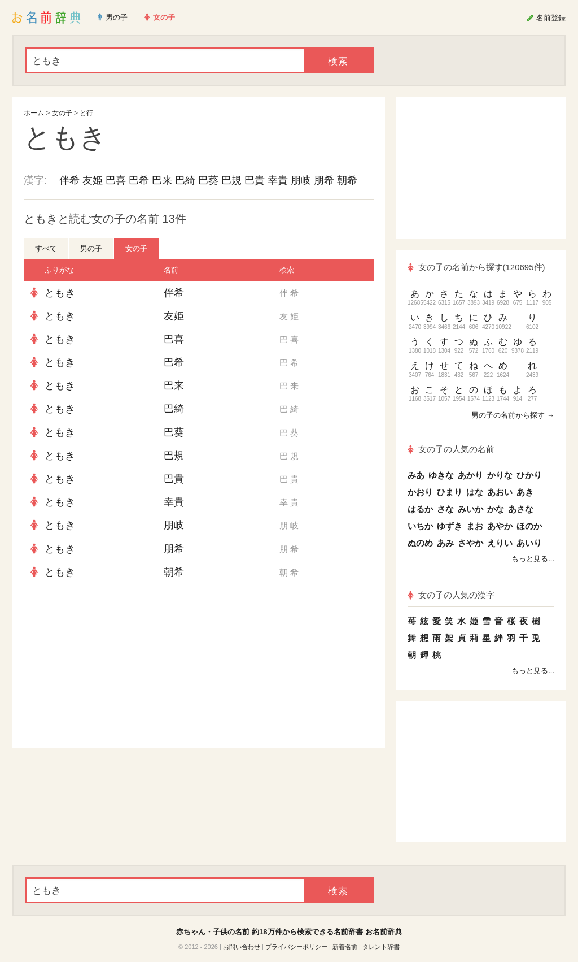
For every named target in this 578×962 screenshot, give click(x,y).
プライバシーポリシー (296, 946)
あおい (500, 492)
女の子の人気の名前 (451, 449)
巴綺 (185, 180)
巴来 (162, 180)
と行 (86, 113)
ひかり (529, 475)
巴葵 (208, 180)
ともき (60, 292)
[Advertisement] (108, 665)
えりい (500, 543)
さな (445, 509)
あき (524, 492)
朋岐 (301, 180)
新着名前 (344, 946)
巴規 (231, 180)
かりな (500, 475)
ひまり (449, 492)
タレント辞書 (381, 946)
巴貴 (254, 180)
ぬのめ (420, 543)
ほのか (529, 526)
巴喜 (116, 180)
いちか (420, 526)
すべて (46, 248)
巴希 (139, 180)
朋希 (324, 180)
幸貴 (278, 180)
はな (474, 492)
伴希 (69, 180)
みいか (470, 509)
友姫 (92, 180)
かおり (420, 492)
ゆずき (449, 526)
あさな (520, 509)
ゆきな (441, 475)
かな (495, 509)
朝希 (347, 180)
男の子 (91, 248)
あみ (445, 543)
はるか (420, 509)
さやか (470, 543)
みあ (416, 475)
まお (474, 526)
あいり (529, 543)
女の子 (62, 113)
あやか (500, 526)
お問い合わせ (241, 946)
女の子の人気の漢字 (451, 595)
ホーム (34, 113)
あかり (470, 475)
